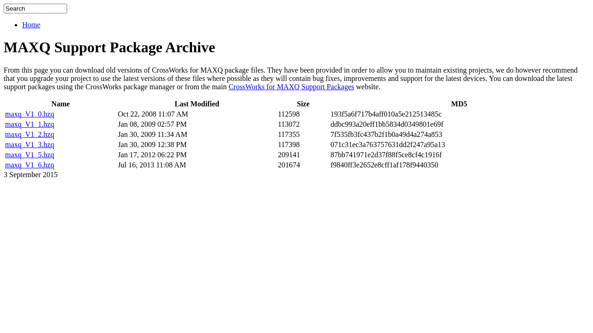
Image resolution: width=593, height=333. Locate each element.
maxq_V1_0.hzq (29, 114)
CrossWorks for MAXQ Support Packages (291, 87)
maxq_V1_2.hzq (29, 134)
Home (31, 25)
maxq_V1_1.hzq (29, 124)
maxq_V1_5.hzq (29, 155)
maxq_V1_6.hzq (29, 165)
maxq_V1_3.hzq (29, 144)
